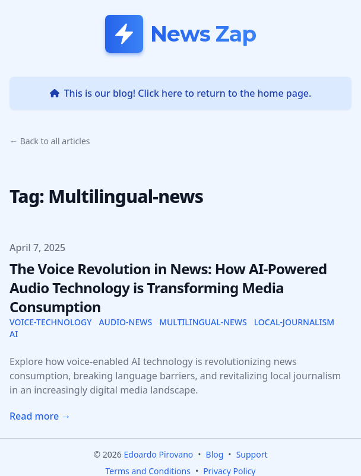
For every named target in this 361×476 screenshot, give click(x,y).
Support (252, 454)
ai (14, 333)
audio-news (125, 322)
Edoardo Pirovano (158, 454)
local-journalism (294, 322)
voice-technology (50, 322)
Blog (215, 454)
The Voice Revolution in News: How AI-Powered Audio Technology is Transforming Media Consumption (168, 287)
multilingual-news (203, 322)
